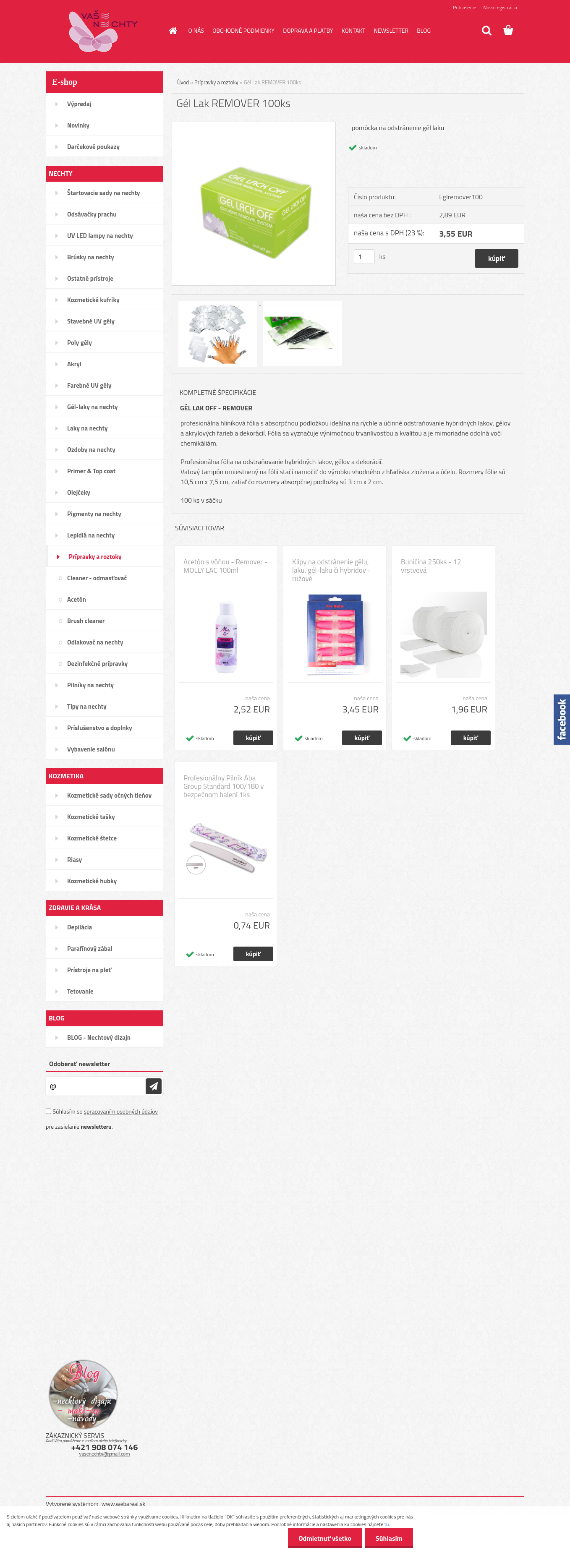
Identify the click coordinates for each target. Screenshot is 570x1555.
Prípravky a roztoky (216, 82)
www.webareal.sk (124, 1503)
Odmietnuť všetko (324, 1538)
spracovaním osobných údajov (121, 1111)
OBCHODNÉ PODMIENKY (243, 30)
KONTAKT (354, 30)
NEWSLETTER (391, 30)
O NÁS (196, 30)
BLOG (424, 30)
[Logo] (103, 31)
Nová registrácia (500, 7)
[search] (486, 30)
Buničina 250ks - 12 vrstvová (431, 566)
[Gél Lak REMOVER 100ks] (253, 125)
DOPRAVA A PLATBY (308, 30)
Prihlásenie (464, 7)
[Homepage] (172, 30)
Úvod (183, 82)
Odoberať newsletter (79, 1064)
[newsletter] (153, 1086)
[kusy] (364, 256)
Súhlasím (389, 1538)
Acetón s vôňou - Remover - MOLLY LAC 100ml (225, 566)
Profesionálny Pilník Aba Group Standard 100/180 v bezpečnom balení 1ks (223, 786)
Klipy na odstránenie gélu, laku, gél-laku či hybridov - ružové (331, 570)
